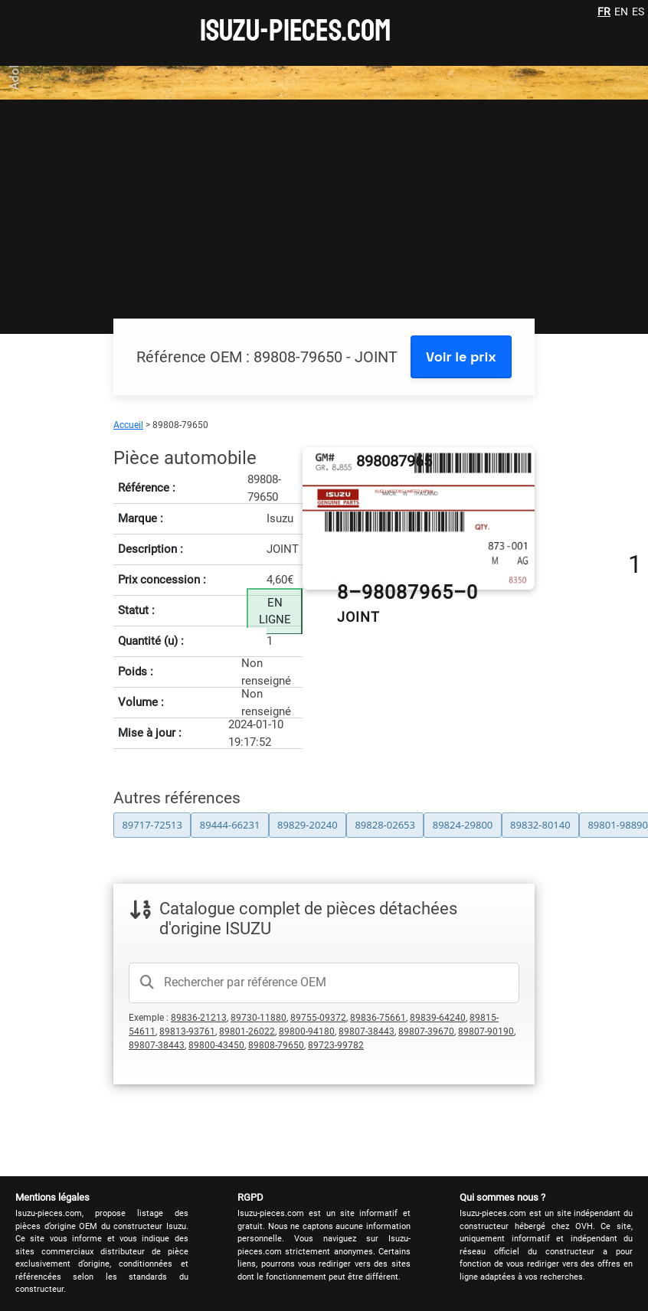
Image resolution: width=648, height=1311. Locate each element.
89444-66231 (230, 825)
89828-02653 (385, 825)
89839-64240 (438, 1017)
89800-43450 (216, 1045)
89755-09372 (318, 1017)
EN (621, 11)
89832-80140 (540, 825)
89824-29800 (463, 825)
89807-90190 (486, 1031)
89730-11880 (258, 1017)
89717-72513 (152, 825)
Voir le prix (461, 356)
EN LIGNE (275, 611)
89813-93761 (187, 1031)
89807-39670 (426, 1031)
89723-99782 (336, 1045)
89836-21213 (199, 1017)
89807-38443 (366, 1031)
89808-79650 (276, 1045)
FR (603, 11)
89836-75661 (378, 1017)
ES (638, 11)
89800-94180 (307, 1031)
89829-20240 (307, 825)
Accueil (128, 425)
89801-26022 (247, 1031)
